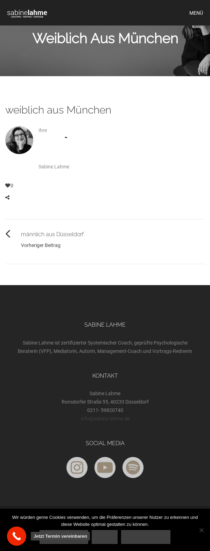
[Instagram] (77, 467)
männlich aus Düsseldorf (52, 234)
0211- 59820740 (105, 410)
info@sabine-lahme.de (105, 418)
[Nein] (201, 530)
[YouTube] (104, 467)
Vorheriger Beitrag (41, 245)
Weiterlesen (145, 537)
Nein (104, 537)
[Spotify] (133, 467)
